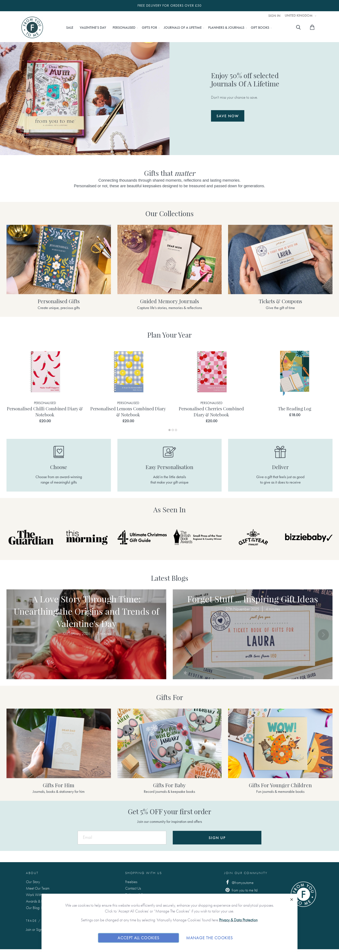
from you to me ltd (240, 890)
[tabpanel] (44, 385)
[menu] (167, 27)
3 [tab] (176, 430)
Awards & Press (37, 901)
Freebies (131, 881)
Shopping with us (143, 873)
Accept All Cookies (138, 937)
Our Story (33, 881)
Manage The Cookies (209, 937)
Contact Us (133, 888)
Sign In (274, 16)
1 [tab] (169, 430)
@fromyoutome (239, 882)
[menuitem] (70, 27)
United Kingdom (299, 15)
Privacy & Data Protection (238, 920)
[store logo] (32, 27)
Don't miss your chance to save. (254, 96)
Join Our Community (245, 873)
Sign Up (217, 837)
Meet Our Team (38, 888)
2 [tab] (173, 430)
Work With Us (36, 894)
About (32, 873)
